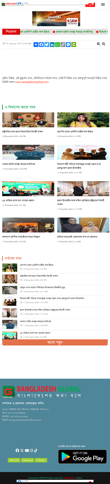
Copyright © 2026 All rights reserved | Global (55, 478)
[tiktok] (35, 450)
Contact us (27, 460)
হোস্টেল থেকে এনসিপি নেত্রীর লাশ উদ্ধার (75, 131)
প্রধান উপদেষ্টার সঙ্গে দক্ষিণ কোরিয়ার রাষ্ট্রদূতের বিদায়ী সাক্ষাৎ (45, 309)
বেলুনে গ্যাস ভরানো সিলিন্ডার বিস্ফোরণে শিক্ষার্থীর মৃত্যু (43, 287)
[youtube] (27, 450)
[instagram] (31, 450)
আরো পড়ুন (55, 342)
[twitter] (22, 450)
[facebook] (17, 450)
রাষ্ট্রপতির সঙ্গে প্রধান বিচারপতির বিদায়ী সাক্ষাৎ (22, 131)
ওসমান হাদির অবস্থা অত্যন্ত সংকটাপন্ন (18, 164)
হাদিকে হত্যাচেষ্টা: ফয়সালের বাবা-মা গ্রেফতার (77, 236)
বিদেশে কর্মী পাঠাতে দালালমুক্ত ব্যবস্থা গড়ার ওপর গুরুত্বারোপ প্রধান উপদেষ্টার (52, 298)
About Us (14, 460)
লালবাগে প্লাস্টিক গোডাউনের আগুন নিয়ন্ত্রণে (21, 236)
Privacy (41, 460)
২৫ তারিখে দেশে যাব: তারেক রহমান (18, 200)
